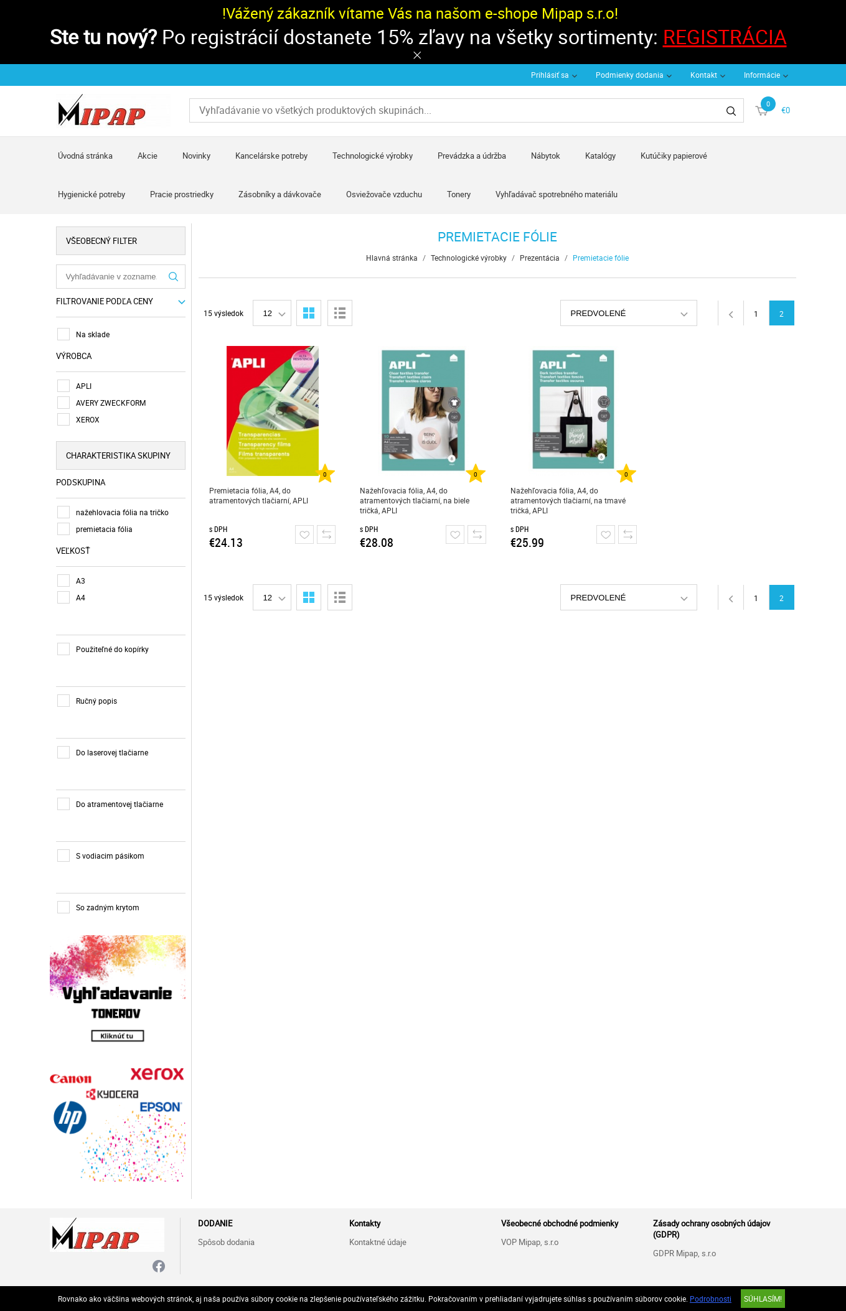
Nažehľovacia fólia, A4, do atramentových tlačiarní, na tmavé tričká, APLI (568, 500)
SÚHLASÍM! (763, 1299)
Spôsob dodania (226, 1242)
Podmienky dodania (630, 75)
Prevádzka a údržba (472, 155)
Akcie (147, 155)
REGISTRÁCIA (725, 36)
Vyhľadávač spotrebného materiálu (557, 194)
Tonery (459, 194)
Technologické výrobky (372, 155)
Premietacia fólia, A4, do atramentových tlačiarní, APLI (258, 495)
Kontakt (703, 75)
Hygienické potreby (91, 194)
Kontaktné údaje (378, 1242)
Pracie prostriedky (182, 194)
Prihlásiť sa (550, 75)
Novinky (196, 155)
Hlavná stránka (392, 258)
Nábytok (545, 155)
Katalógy (600, 155)
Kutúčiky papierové (674, 155)
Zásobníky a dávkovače (279, 194)
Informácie (762, 75)
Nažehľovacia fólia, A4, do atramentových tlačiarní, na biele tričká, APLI (414, 500)
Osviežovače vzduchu (384, 194)
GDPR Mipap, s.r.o (684, 1253)
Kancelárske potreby (271, 155)
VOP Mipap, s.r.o (529, 1242)
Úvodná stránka (85, 155)
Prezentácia (540, 258)
